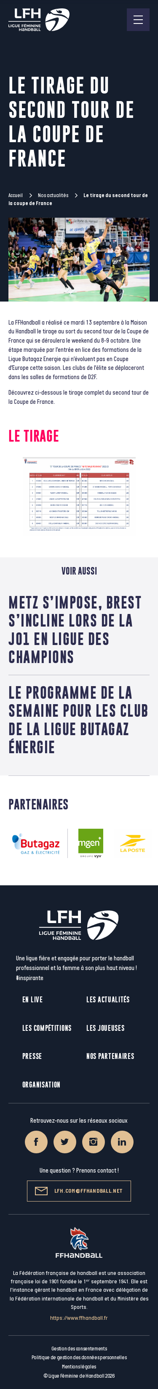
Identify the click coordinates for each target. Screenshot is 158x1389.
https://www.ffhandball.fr (79, 1317)
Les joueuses (105, 1028)
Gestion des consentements (79, 1348)
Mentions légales (79, 1366)
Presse (32, 1056)
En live (32, 1000)
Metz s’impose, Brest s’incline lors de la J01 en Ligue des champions (75, 630)
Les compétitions (47, 1028)
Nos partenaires (110, 1056)
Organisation (41, 1085)
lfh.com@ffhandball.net (79, 1191)
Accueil (15, 195)
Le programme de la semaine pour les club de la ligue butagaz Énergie (78, 720)
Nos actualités (53, 195)
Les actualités (108, 1000)
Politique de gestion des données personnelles (79, 1357)
